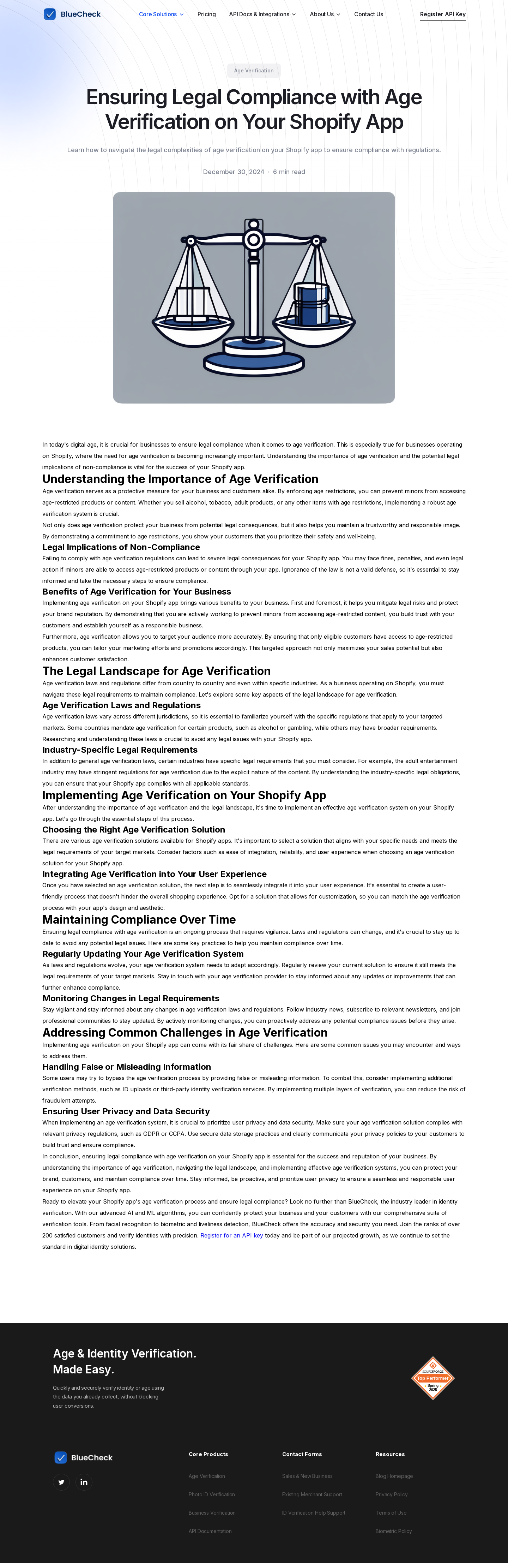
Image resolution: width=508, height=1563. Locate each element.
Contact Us (368, 14)
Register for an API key (231, 1235)
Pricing (207, 14)
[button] (161, 14)
